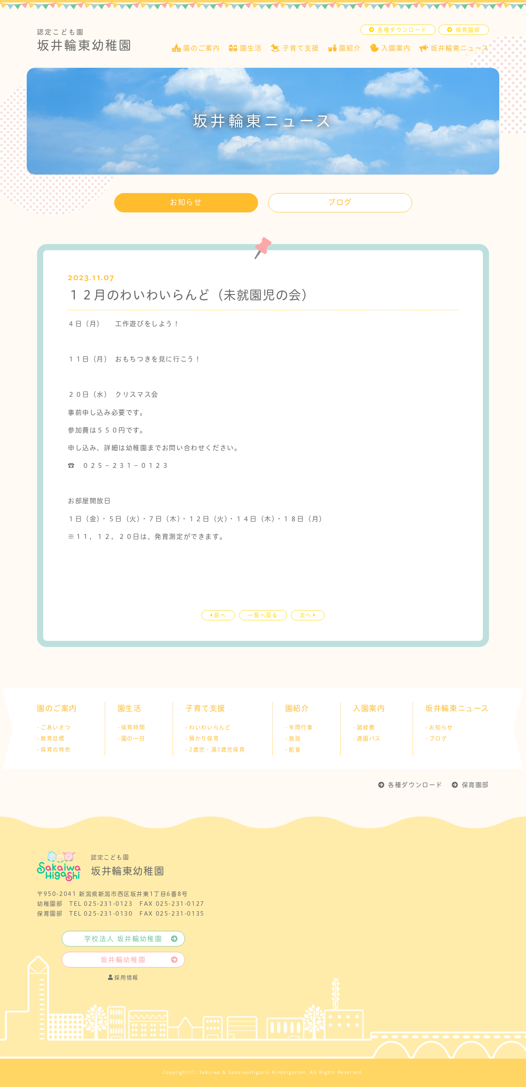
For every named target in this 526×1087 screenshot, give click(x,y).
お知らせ (186, 202)
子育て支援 (205, 708)
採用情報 (123, 977)
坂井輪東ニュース (457, 708)
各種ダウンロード (415, 785)
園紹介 (297, 708)
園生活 (130, 708)
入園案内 (369, 708)
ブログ (340, 202)
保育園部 (475, 785)
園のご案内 (57, 708)
